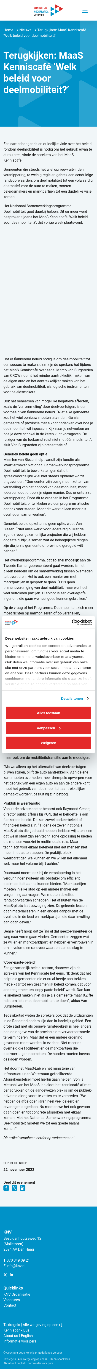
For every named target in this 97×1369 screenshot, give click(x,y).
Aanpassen (49, 728)
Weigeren (48, 743)
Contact (9, 1305)
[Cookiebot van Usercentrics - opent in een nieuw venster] (72, 622)
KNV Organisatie (16, 1294)
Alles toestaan (48, 713)
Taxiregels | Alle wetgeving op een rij (32, 1325)
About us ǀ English (18, 1336)
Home (8, 30)
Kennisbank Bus (16, 1330)
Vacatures (11, 1300)
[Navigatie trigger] (85, 10)
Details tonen (72, 698)
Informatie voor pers (19, 1341)
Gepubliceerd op (15, 1163)
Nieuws (25, 30)
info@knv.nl (15, 1266)
